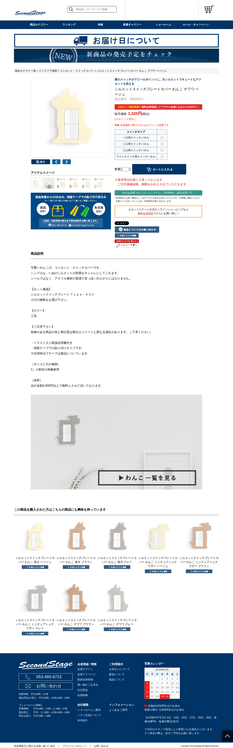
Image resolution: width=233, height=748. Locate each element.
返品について (117, 679)
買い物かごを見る (87, 684)
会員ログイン (85, 669)
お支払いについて (119, 669)
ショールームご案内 (89, 709)
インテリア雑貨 (48, 70)
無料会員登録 (145, 213)
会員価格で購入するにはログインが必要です (144, 125)
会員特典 (82, 695)
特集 (100, 24)
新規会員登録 (85, 679)
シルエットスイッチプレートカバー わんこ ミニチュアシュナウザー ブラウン (199, 562)
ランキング (68, 24)
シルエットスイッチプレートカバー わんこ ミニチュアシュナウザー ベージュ (158, 562)
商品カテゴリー (39, 24)
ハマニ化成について (89, 715)
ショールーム (163, 24)
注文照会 (82, 689)
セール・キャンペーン (196, 24)
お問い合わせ (49, 686)
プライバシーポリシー (74, 746)
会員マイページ (86, 674)
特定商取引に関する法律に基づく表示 (34, 746)
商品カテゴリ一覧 (25, 70)
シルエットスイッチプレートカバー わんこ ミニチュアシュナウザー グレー (35, 624)
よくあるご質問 (118, 709)
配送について (117, 674)
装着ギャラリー (132, 24)
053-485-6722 (49, 676)
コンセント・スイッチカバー (77, 70)
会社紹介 (82, 720)
